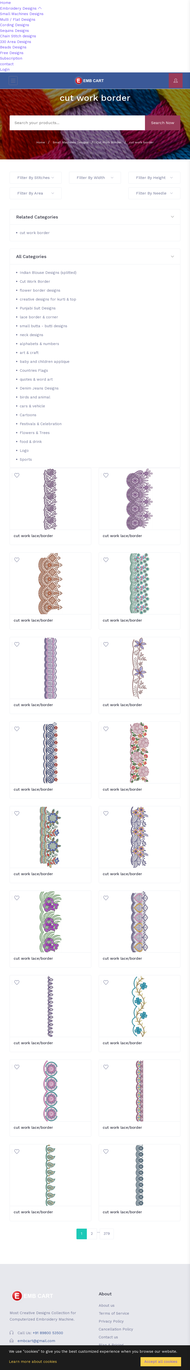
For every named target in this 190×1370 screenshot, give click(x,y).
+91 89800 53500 (48, 1333)
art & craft (29, 352)
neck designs (31, 335)
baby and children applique (45, 361)
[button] (95, 217)
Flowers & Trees (35, 433)
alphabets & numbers (39, 344)
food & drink (31, 441)
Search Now (162, 122)
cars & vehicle (32, 406)
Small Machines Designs (22, 14)
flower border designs (40, 290)
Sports (26, 459)
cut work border (141, 142)
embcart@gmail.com (36, 1341)
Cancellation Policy (116, 1329)
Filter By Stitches (35, 177)
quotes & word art (36, 379)
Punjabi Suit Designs (38, 308)
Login (5, 69)
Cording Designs (14, 25)
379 (107, 1233)
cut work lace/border (33, 536)
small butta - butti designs (43, 326)
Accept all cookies (160, 1361)
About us (107, 1305)
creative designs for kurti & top (48, 299)
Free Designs (12, 53)
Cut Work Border (108, 142)
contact (7, 64)
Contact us (108, 1337)
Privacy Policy (111, 1321)
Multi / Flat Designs (17, 19)
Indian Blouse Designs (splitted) (48, 272)
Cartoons (28, 415)
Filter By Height (154, 177)
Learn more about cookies (33, 1361)
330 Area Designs (15, 42)
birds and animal (35, 397)
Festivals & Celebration (41, 424)
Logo (24, 450)
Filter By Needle (154, 193)
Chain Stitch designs (18, 36)
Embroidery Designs (21, 8)
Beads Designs (13, 47)
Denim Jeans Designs (39, 388)
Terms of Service (114, 1313)
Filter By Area (35, 193)
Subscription (11, 58)
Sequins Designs (14, 30)
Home (5, 2)
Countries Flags (34, 370)
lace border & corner (39, 317)
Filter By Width (95, 177)
